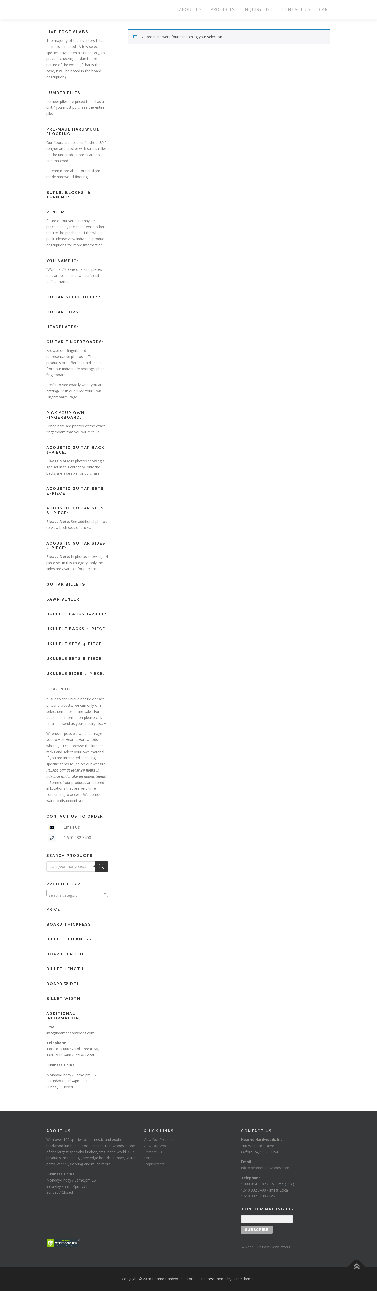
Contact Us (153, 1151)
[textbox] (77, 895)
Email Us (72, 827)
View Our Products (159, 1139)
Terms (149, 1157)
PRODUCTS (223, 9)
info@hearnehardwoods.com (70, 1032)
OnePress (206, 1278)
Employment (154, 1164)
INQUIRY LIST (258, 9)
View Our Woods (157, 1145)
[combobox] (77, 893)
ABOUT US (190, 9)
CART (325, 9)
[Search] (101, 866)
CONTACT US (296, 9)
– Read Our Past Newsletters (265, 1247)
